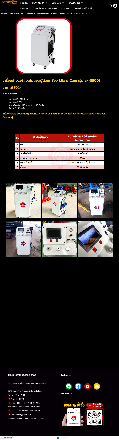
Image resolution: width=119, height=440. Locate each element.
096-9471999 (35, 407)
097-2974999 (23, 411)
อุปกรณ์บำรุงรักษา (28, 14)
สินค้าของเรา (14, 14)
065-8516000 (24, 407)
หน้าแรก (4, 14)
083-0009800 (22, 403)
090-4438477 (35, 411)
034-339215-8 (20, 399)
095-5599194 (34, 403)
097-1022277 (12, 407)
